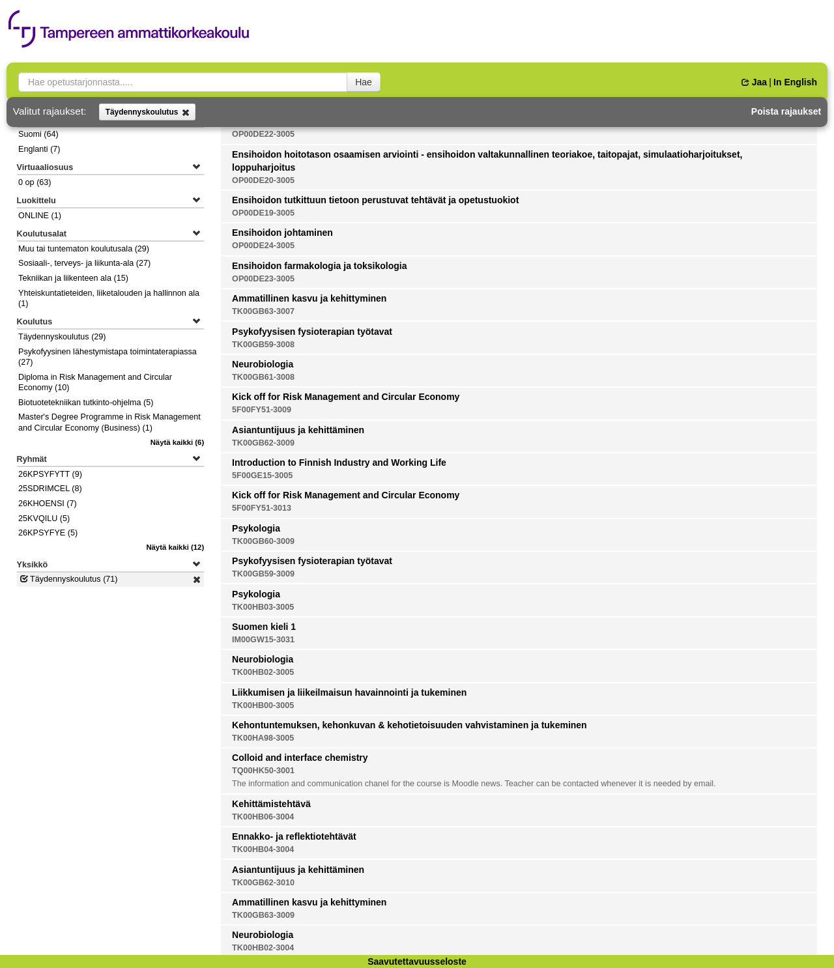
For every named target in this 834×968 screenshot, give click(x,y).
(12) (175, 547)
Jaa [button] (754, 82)
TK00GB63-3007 (263, 311)
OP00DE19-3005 (263, 213)
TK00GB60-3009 (263, 541)
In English (795, 82)
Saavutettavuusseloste (417, 961)
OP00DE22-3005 (263, 134)
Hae (363, 82)
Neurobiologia (262, 364)
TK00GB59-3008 (263, 344)
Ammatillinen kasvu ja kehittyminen (309, 298)
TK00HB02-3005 (263, 672)
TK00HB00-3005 (263, 705)
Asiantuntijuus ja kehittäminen (298, 430)
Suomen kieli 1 (264, 626)
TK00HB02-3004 (263, 947)
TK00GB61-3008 (263, 377)
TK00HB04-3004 (263, 849)
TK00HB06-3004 (263, 816)
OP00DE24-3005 (263, 245)
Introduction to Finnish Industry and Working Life (339, 462)
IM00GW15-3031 (263, 639)
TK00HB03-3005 (263, 607)
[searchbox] (182, 82)
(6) (178, 442)
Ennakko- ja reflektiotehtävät (294, 836)
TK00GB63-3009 (263, 915)
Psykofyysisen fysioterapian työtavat (312, 331)
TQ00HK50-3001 (263, 770)
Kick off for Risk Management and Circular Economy (345, 396)
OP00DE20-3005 (263, 180)
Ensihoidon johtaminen (282, 232)
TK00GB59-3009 (263, 573)
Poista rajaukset (786, 111)
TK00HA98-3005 (263, 738)
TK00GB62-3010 (263, 882)
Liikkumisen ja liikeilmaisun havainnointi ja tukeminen (349, 692)
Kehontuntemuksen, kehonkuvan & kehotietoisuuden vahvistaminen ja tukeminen (409, 725)
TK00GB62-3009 (263, 443)
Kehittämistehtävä (271, 804)
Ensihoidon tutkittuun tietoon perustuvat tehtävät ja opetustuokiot (375, 200)
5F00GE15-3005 (262, 475)
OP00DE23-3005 (263, 278)
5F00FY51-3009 (261, 409)
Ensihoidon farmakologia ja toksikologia (319, 266)
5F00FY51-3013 (261, 508)
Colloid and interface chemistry (300, 757)
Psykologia (256, 528)
